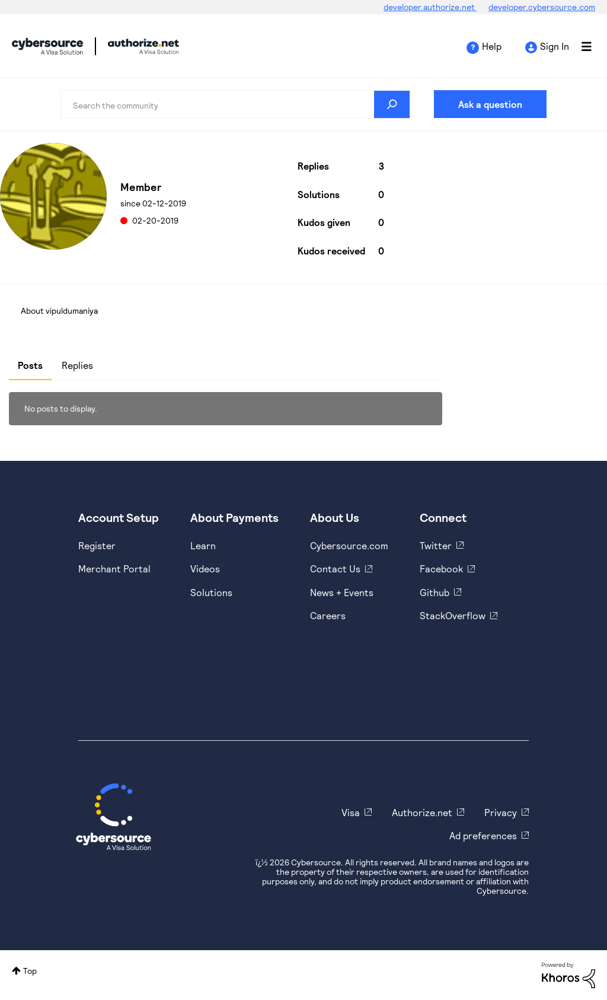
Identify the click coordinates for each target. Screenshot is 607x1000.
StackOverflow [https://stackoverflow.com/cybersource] (452, 615)
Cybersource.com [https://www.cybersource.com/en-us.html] (349, 545)
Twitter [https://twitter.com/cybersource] (436, 545)
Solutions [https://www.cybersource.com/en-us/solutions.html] (211, 592)
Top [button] (30, 971)
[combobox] (235, 104)
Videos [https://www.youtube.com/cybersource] (205, 568)
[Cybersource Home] (113, 816)
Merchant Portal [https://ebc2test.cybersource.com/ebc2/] (114, 568)
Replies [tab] (77, 365)
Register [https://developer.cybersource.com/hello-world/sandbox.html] (97, 545)
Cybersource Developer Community (47, 46)
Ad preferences (483, 835)
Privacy (500, 812)
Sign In (554, 46)
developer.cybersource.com (541, 7)
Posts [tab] (30, 365)
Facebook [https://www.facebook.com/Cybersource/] (441, 568)
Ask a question (490, 104)
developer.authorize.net (430, 7)
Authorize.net (422, 812)
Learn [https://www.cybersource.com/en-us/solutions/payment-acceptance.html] (203, 545)
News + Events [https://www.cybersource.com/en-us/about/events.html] (341, 592)
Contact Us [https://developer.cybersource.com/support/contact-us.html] (335, 568)
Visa (350, 812)
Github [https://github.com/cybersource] (434, 592)
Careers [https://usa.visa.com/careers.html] (328, 615)
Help (491, 46)
